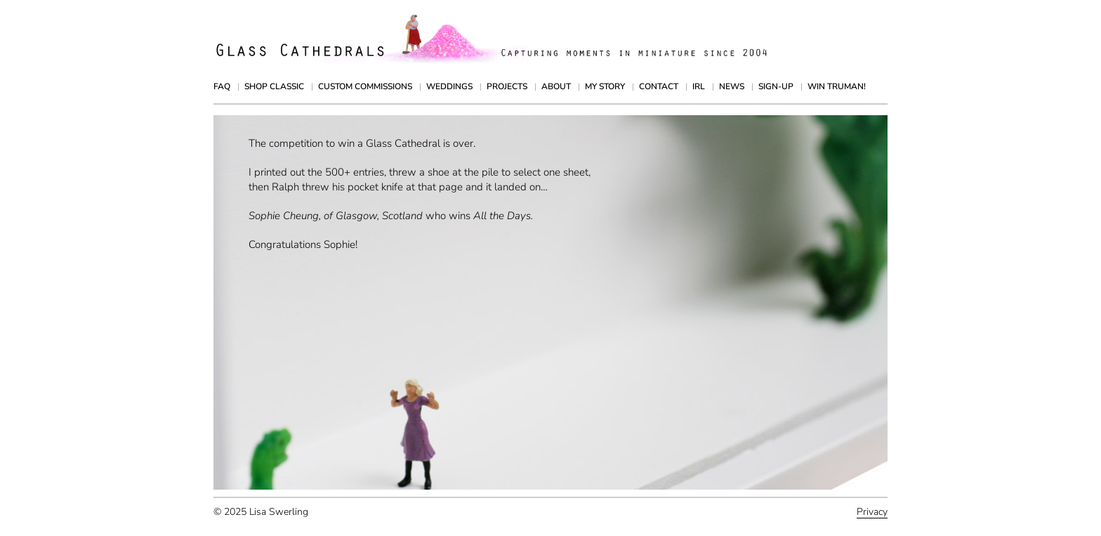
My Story (605, 86)
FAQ (221, 86)
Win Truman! (836, 86)
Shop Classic (274, 86)
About (556, 86)
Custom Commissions (365, 86)
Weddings (449, 86)
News (731, 86)
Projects (507, 86)
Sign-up (775, 86)
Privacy (872, 511)
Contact (658, 86)
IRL (698, 86)
